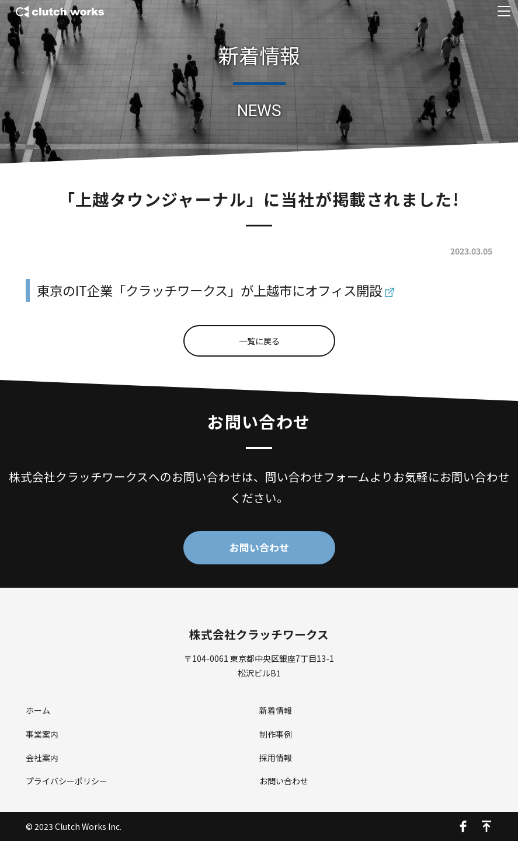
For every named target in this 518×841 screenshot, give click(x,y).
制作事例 (275, 734)
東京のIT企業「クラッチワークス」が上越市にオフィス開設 (209, 290)
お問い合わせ (259, 547)
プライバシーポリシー (66, 781)
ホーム (38, 710)
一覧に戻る (259, 341)
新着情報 (275, 710)
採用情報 (275, 757)
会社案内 (42, 757)
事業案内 (42, 734)
